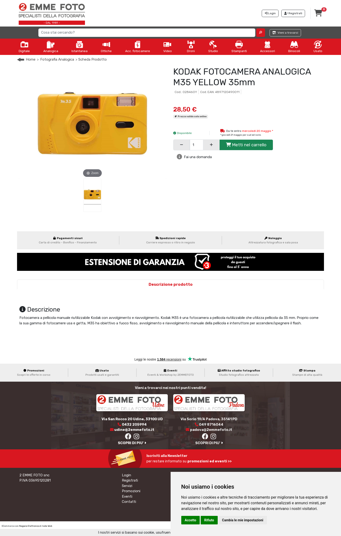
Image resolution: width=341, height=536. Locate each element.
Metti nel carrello (246, 144)
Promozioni (131, 491)
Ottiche (106, 46)
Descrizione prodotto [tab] (171, 284)
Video (167, 46)
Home (30, 59)
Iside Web (47, 526)
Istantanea (79, 46)
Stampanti (239, 46)
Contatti (129, 502)
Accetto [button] (190, 520)
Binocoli (294, 46)
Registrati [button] (293, 13)
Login (126, 475)
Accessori (267, 46)
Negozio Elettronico (29, 526)
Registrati (130, 480)
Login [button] (270, 13)
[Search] (147, 32)
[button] (260, 32)
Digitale (24, 46)
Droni (191, 46)
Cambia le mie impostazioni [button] (242, 520)
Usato (318, 46)
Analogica (50, 46)
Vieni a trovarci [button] (285, 32)
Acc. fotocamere (137, 46)
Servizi (127, 486)
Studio (213, 46)
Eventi (127, 496)
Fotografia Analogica (57, 59)
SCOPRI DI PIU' (132, 443)
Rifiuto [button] (209, 520)
